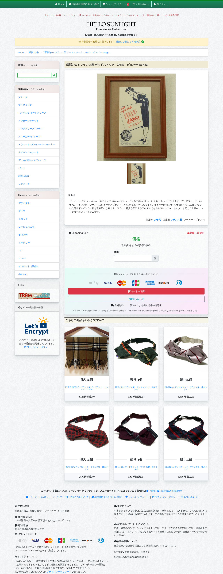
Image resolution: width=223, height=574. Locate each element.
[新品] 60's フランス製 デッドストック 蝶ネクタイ (136, 388)
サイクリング (25, 105)
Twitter (151, 490)
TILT (20, 250)
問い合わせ (136, 299)
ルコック (23, 219)
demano (22, 274)
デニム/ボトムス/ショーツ (32, 160)
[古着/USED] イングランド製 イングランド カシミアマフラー (86, 388)
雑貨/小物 (23, 176)
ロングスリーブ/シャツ (30, 128)
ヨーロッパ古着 (26, 226)
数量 (116, 251)
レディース (24, 184)
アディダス (24, 203)
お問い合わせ (189, 497)
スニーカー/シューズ (29, 136)
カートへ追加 (136, 291)
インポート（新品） (28, 266)
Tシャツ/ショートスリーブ (32, 112)
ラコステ (23, 234)
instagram (175, 490)
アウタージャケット (28, 120)
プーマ (21, 211)
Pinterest (163, 490)
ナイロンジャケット (28, 152)
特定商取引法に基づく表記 (106, 497)
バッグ (21, 168)
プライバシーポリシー (37, 347)
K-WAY (22, 258)
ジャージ (22, 97)
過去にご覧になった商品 (130, 41)
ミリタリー (24, 242)
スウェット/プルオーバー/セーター (36, 144)
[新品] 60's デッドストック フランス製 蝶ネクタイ (186, 388)
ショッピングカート (137, 497)
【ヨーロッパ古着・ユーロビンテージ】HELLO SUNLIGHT (57, 497)
